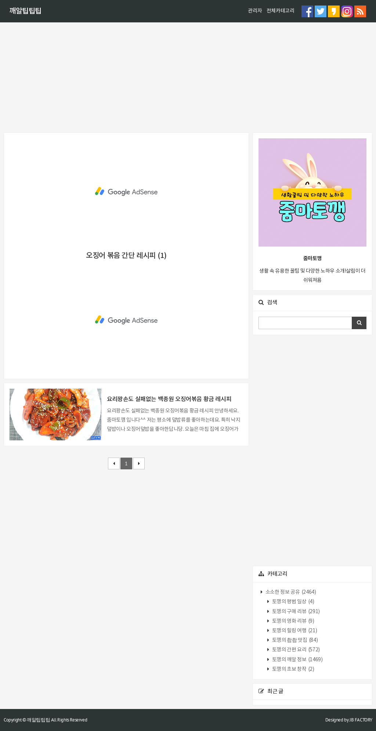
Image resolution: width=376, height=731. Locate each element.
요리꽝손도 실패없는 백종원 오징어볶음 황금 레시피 (169, 399)
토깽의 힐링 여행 (294, 631)
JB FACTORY (361, 720)
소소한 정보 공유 (290, 592)
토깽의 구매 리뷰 (295, 612)
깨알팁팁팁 (25, 11)
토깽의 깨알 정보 (296, 660)
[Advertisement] (188, 77)
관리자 (255, 11)
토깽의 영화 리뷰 (292, 621)
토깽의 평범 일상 (292, 602)
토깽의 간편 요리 (295, 650)
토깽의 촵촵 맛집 (294, 640)
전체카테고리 (280, 11)
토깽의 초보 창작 (292, 669)
